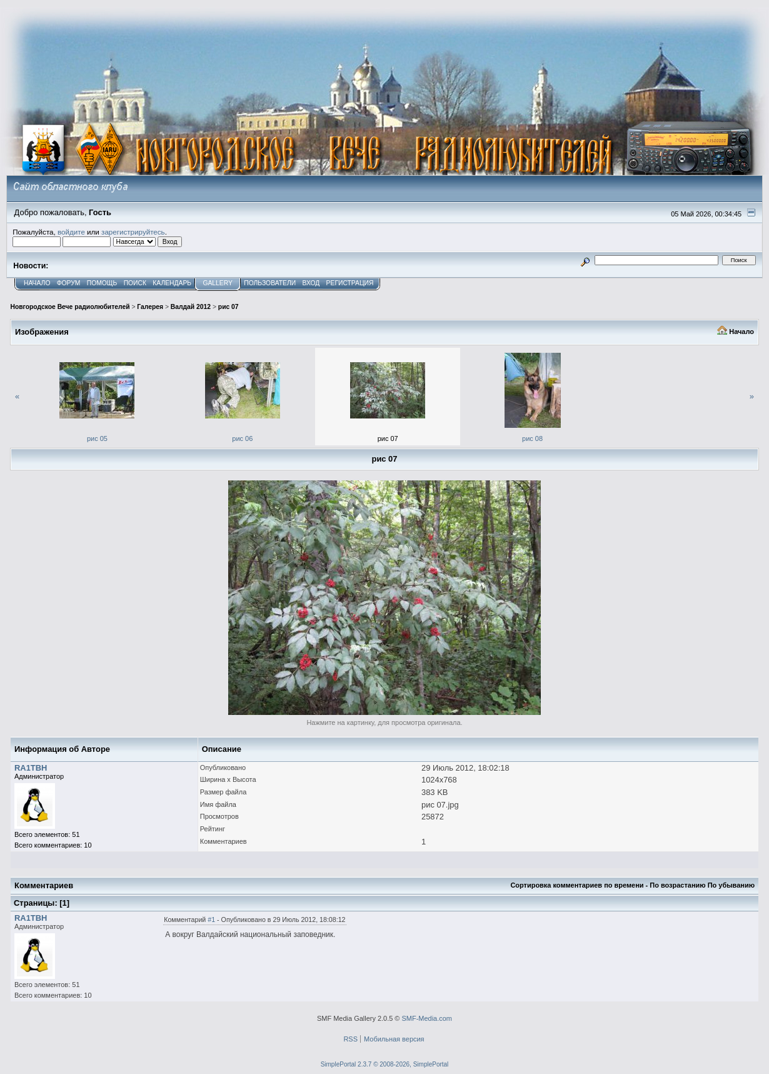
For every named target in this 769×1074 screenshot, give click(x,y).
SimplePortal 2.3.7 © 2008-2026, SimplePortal (385, 1064)
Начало (741, 331)
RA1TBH (30, 768)
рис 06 (242, 438)
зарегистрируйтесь (133, 232)
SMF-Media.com (427, 1018)
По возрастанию (677, 885)
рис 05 (97, 438)
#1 (211, 919)
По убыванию (731, 885)
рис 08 (532, 438)
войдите (71, 232)
